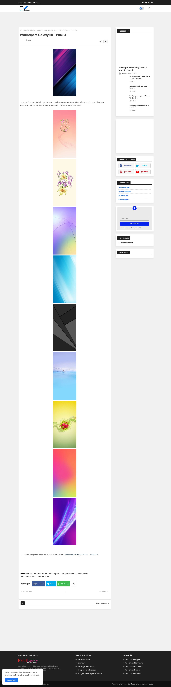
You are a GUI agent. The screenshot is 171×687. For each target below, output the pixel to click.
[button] (149, 8)
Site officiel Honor (132, 670)
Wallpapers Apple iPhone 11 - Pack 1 (139, 97)
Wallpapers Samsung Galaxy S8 (39, 30)
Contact (37, 2)
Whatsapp (65, 584)
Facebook (40, 584)
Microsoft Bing (84, 659)
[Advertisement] (85, 19)
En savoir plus (33, 675)
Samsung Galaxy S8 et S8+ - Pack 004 (81, 554)
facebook (128, 166)
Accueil (20, 2)
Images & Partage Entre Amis (90, 673)
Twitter (52, 584)
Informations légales (144, 684)
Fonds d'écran (40, 573)
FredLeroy (45, 684)
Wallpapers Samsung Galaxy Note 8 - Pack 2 (133, 69)
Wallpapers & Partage (87, 670)
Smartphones (125, 192)
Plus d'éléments (102, 603)
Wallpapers (54, 573)
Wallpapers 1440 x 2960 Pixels (75, 573)
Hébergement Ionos (86, 666)
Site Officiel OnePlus (133, 666)
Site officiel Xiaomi (133, 673)
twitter (144, 166)
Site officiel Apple (132, 659)
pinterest (127, 172)
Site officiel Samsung (134, 663)
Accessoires (125, 187)
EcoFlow (81, 663)
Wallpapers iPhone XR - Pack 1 (139, 107)
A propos (28, 2)
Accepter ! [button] (11, 680)
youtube (144, 172)
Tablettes (124, 196)
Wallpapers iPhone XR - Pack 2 (139, 87)
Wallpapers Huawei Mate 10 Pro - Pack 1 (139, 77)
